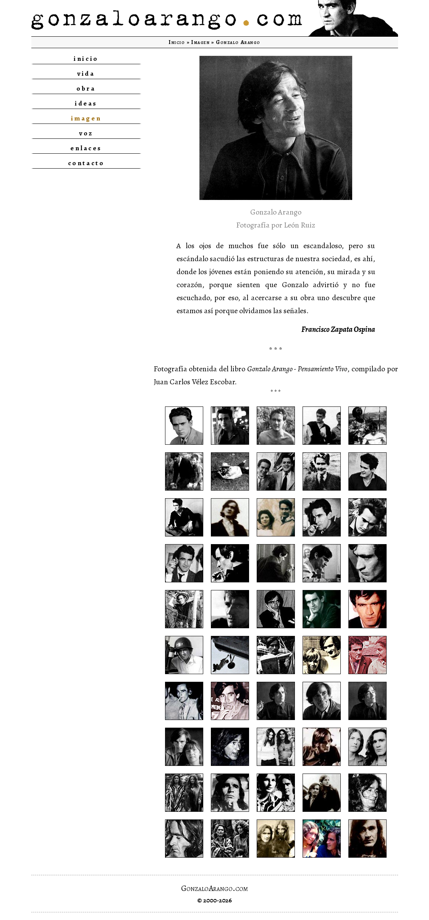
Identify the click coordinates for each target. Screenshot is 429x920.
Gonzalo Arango (238, 42)
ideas (86, 103)
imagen (86, 118)
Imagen (200, 42)
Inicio (176, 42)
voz (86, 133)
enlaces (86, 148)
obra (86, 88)
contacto (86, 162)
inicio (86, 58)
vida (86, 73)
